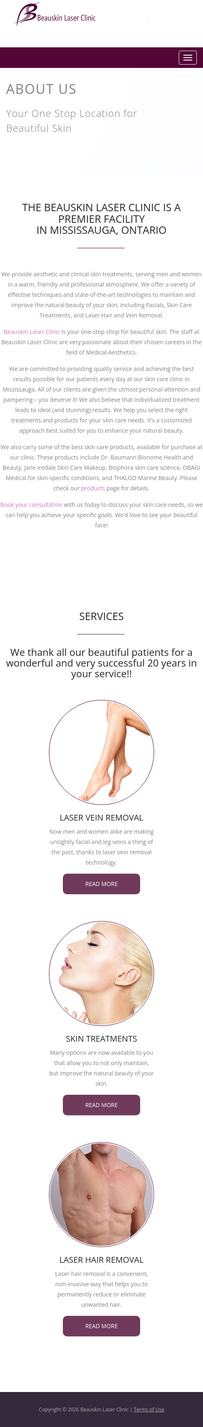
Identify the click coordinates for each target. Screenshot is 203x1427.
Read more (101, 884)
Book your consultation (31, 504)
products (93, 488)
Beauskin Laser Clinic (32, 332)
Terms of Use (149, 1409)
